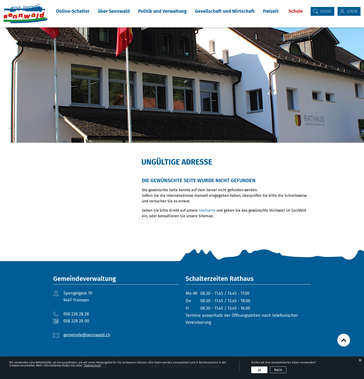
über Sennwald (114, 11)
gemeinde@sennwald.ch (86, 334)
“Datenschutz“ (92, 365)
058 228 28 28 (76, 314)
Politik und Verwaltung (162, 11)
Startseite (207, 210)
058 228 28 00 (76, 321)
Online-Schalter (73, 11)
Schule (296, 11)
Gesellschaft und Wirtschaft (225, 11)
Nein (278, 370)
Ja (259, 370)
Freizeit (271, 11)
